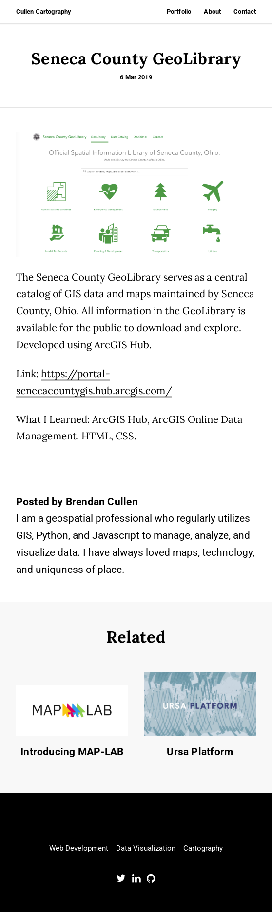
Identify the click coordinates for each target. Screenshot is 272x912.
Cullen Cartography (43, 11)
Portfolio (179, 11)
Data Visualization (145, 848)
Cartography (203, 848)
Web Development (78, 848)
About (212, 11)
